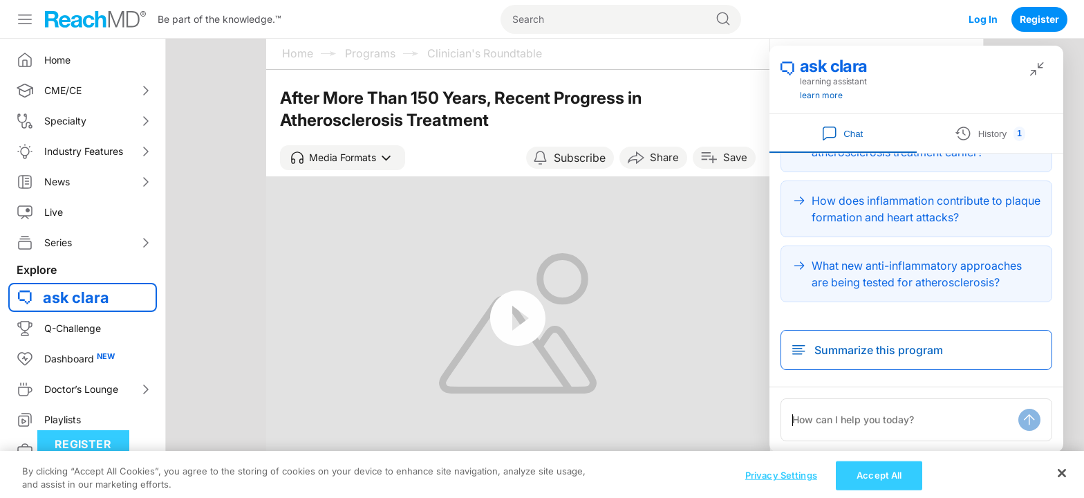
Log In (983, 19)
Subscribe (580, 158)
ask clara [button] (76, 297)
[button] (342, 157)
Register (1039, 19)
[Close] (1062, 483)
